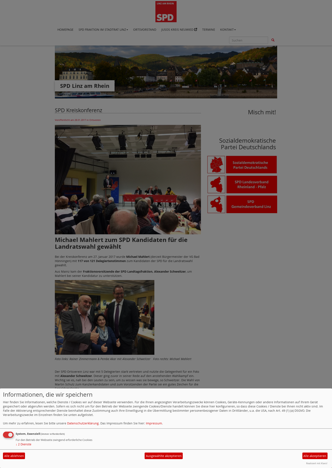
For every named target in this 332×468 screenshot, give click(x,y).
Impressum (154, 423)
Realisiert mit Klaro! (316, 463)
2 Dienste (23, 444)
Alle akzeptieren (314, 456)
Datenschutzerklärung (83, 423)
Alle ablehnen (14, 456)
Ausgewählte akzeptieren (164, 456)
